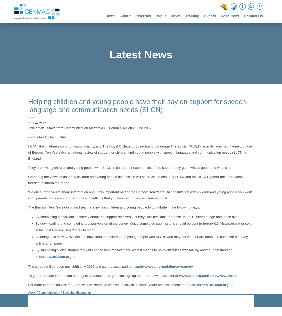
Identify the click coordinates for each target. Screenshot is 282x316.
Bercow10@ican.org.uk (214, 285)
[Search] (260, 6)
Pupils (161, 16)
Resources (230, 16)
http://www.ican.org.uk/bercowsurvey (163, 267)
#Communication (48, 292)
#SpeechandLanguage (76, 292)
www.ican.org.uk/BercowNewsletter (207, 276)
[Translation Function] (251, 6)
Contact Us (253, 16)
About (125, 16)
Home (110, 16)
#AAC (32, 292)
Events (210, 16)
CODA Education (244, 301)
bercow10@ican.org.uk (221, 224)
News (176, 16)
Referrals (143, 16)
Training (192, 16)
